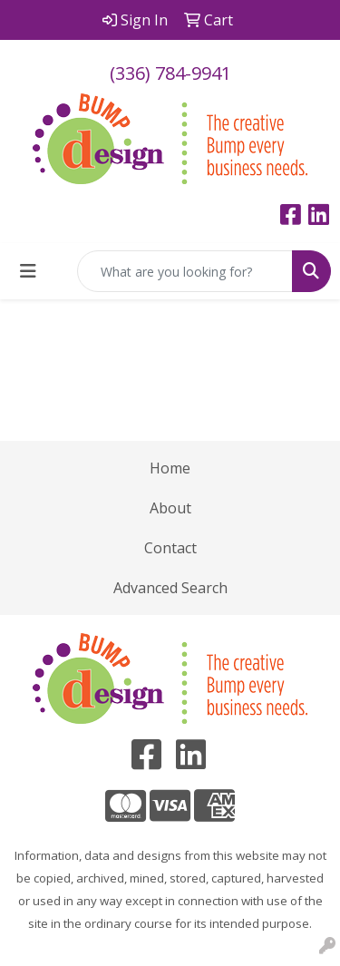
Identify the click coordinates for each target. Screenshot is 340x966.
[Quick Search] (185, 271)
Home (170, 468)
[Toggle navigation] (28, 271)
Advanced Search (170, 588)
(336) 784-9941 (170, 73)
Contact (170, 548)
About (170, 508)
